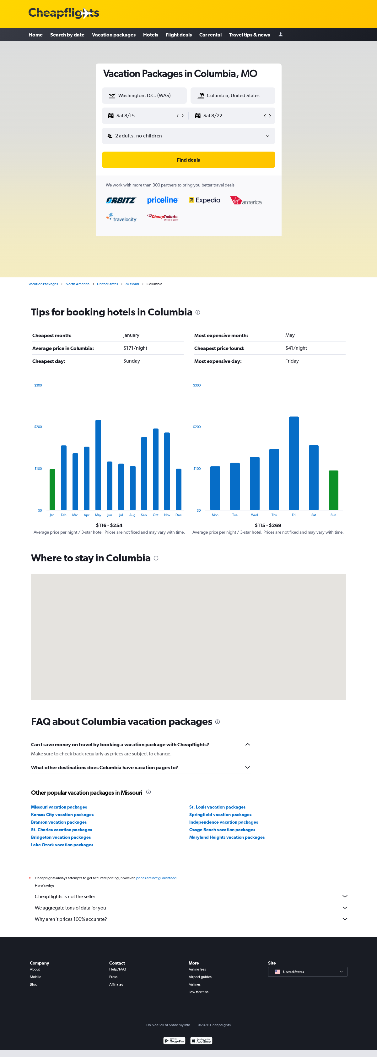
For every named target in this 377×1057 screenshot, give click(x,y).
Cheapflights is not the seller (192, 896)
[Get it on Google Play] (174, 1041)
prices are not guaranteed (156, 878)
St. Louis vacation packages (217, 806)
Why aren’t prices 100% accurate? (192, 919)
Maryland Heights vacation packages (227, 837)
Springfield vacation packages (220, 814)
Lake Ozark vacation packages (62, 844)
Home (36, 34)
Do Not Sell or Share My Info (168, 1025)
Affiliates (116, 984)
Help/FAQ (117, 969)
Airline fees (197, 969)
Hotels (150, 34)
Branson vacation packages (59, 822)
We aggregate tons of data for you (192, 907)
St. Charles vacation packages (61, 829)
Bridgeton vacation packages (61, 837)
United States (107, 284)
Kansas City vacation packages (62, 814)
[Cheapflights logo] (64, 14)
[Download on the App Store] (201, 1041)
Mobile (35, 977)
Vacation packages (114, 34)
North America (77, 284)
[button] (112, 95)
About (35, 969)
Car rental (210, 34)
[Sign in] (280, 34)
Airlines (195, 984)
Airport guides (200, 977)
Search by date (67, 34)
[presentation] (198, 312)
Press (113, 977)
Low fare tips (198, 992)
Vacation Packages (43, 284)
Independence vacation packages (223, 822)
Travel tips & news (249, 34)
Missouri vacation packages (59, 806)
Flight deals (179, 34)
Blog (33, 984)
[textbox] (144, 95)
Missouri (132, 284)
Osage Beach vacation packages (222, 829)
